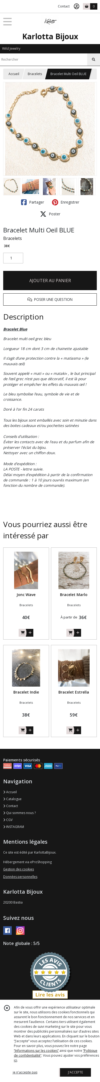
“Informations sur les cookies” (36, 1050)
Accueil (14, 74)
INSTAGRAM (13, 826)
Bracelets (35, 74)
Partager (32, 202)
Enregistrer (65, 202)
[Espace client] (76, 6)
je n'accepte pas (25, 1072)
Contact (64, 6)
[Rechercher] (93, 59)
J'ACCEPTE (75, 1072)
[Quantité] (13, 258)
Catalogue (12, 799)
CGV (8, 820)
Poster (50, 214)
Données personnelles (20, 876)
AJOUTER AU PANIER (50, 280)
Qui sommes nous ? (19, 813)
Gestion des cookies (18, 869)
